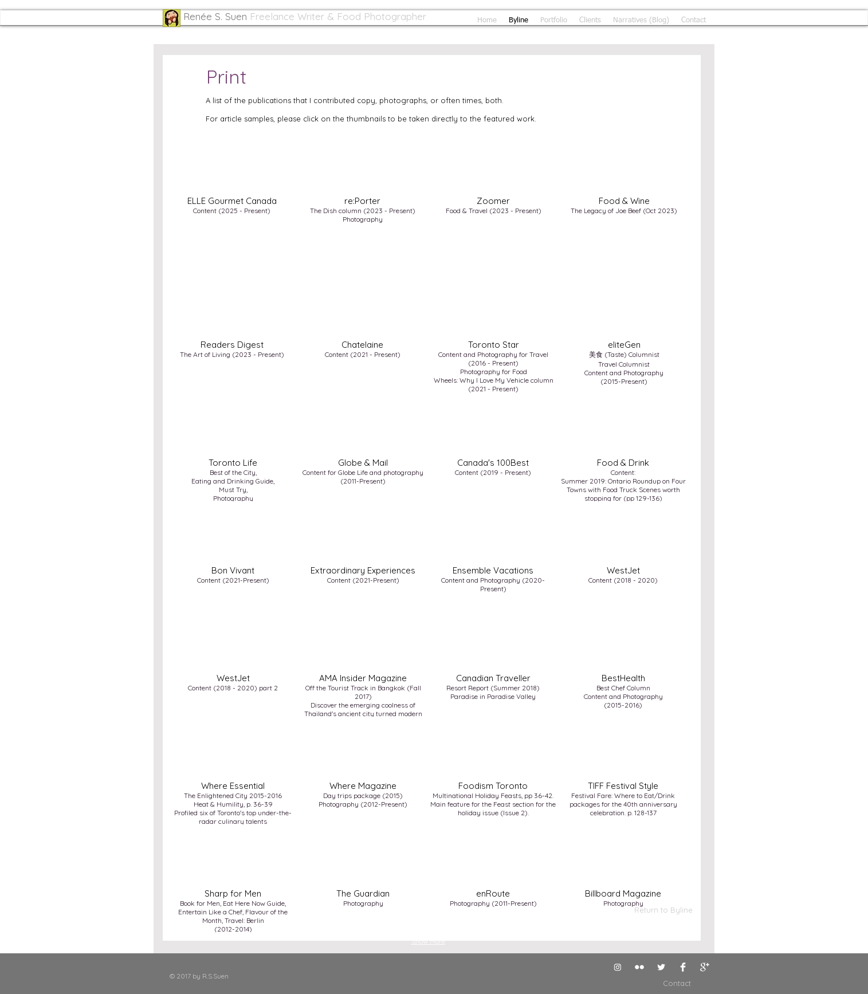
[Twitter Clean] (661, 967)
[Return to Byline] (663, 910)
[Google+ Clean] (704, 967)
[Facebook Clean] (683, 967)
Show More (428, 941)
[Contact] (664, 983)
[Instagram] (617, 967)
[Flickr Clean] (639, 967)
